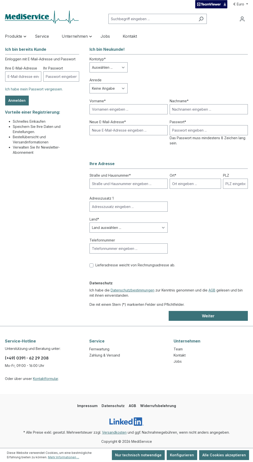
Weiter (208, 315)
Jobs (178, 361)
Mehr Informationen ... (63, 457)
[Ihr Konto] (242, 19)
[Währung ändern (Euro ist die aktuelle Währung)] (240, 4)
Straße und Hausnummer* (110, 175)
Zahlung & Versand (104, 355)
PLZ (226, 175)
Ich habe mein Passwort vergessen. (34, 89)
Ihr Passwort (53, 68)
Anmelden (17, 100)
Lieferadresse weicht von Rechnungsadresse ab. (135, 265)
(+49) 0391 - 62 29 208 (27, 358)
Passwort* (178, 122)
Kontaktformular (45, 378)
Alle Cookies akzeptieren (224, 455)
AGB (211, 290)
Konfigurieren (182, 455)
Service (96, 341)
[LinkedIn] (126, 421)
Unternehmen (187, 341)
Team (178, 349)
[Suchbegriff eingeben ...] (151, 19)
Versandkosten (114, 432)
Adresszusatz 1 (101, 198)
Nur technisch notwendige (138, 455)
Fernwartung (99, 349)
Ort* (173, 175)
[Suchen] (201, 19)
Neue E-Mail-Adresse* (107, 122)
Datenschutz (113, 406)
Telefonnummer (102, 240)
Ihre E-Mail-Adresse (21, 68)
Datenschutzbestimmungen (132, 290)
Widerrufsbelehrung (158, 406)
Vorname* (97, 101)
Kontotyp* (97, 59)
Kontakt (180, 355)
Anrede (95, 80)
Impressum (87, 406)
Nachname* (179, 101)
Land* (94, 219)
